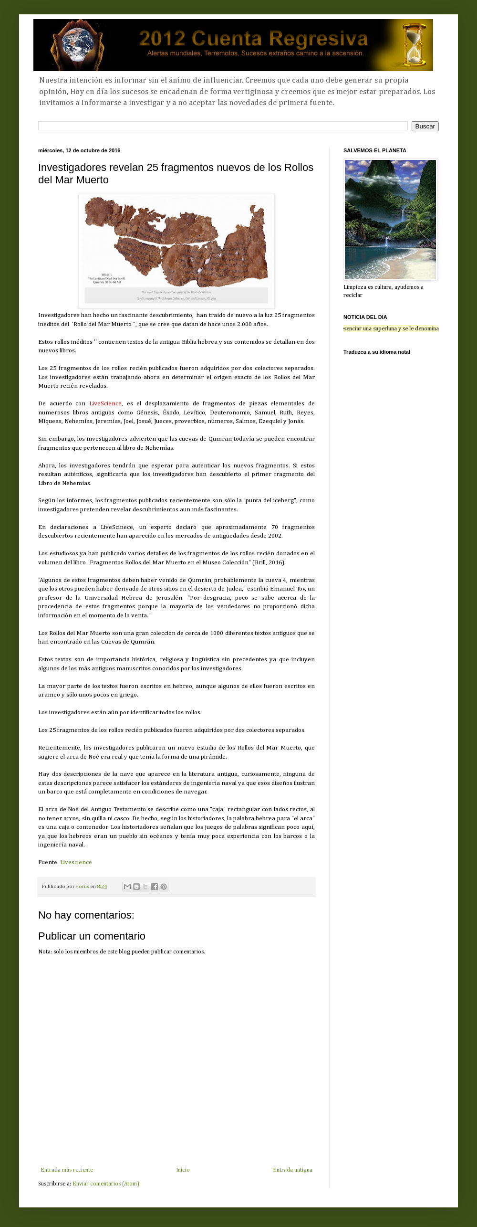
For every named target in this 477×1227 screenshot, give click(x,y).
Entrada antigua (292, 1170)
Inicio (183, 1170)
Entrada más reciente (67, 1170)
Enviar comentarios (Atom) (106, 1184)
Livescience (76, 862)
